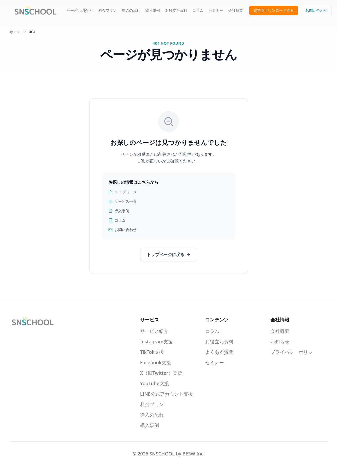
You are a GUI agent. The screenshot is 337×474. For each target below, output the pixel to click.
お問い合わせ (316, 10)
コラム (197, 10)
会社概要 (235, 10)
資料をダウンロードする (273, 10)
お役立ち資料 (176, 10)
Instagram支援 (156, 341)
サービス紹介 (80, 10)
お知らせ (279, 341)
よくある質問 (219, 352)
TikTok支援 (152, 352)
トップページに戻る (169, 254)
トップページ (122, 191)
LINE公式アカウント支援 (166, 394)
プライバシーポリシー (293, 352)
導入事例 (152, 10)
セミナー (216, 10)
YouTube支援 (154, 383)
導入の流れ (131, 10)
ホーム (15, 31)
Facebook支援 (155, 362)
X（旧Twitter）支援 (161, 373)
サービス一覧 (122, 201)
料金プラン (107, 10)
